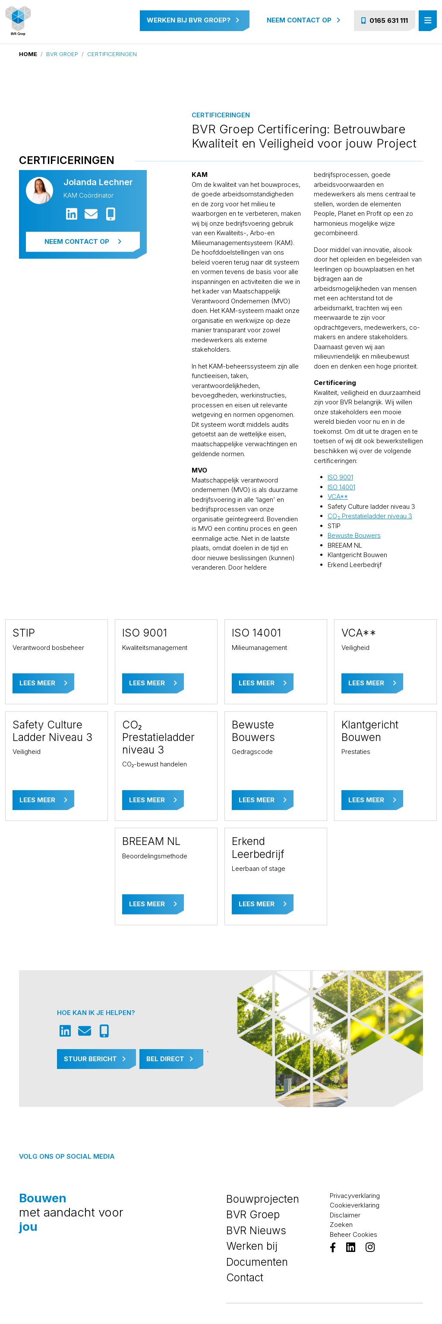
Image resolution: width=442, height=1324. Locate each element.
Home (28, 53)
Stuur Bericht (95, 1059)
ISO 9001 (340, 477)
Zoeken (341, 1224)
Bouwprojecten (262, 1198)
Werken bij (252, 1245)
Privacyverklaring (355, 1196)
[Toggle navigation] (428, 21)
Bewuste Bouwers (354, 535)
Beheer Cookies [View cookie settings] (353, 1234)
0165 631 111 (384, 20)
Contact (244, 1277)
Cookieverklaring (354, 1205)
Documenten (257, 1261)
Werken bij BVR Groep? (193, 20)
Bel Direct (169, 1059)
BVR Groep (62, 53)
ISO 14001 (341, 487)
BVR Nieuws (256, 1230)
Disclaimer (345, 1215)
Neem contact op (303, 20)
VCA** (338, 496)
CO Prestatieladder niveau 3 (370, 516)
